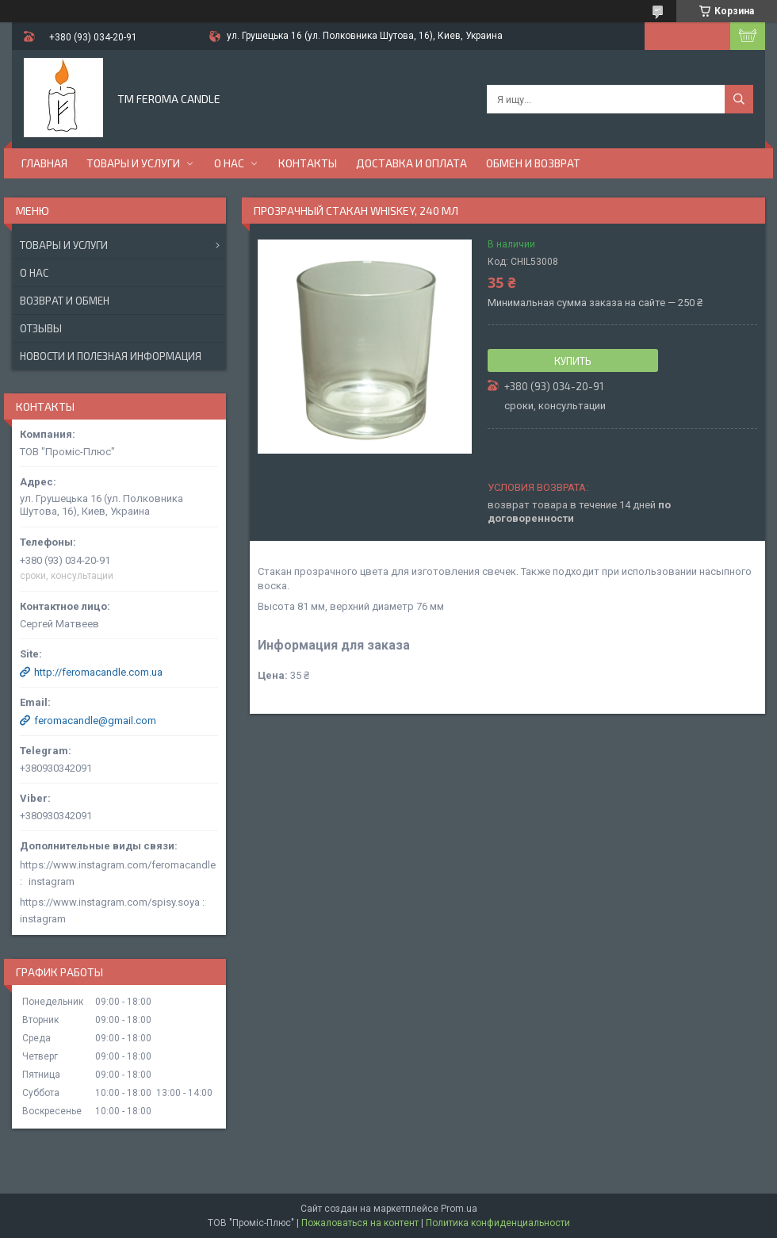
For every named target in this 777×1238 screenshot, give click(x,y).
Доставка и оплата (411, 163)
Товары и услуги (133, 163)
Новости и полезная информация (110, 356)
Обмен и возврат (533, 163)
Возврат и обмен (64, 300)
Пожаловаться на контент (360, 1222)
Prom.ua (459, 1208)
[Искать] (739, 99)
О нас (229, 163)
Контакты (307, 163)
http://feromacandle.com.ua (98, 672)
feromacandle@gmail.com (95, 720)
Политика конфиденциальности (498, 1222)
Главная (44, 163)
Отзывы (41, 328)
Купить (572, 361)
